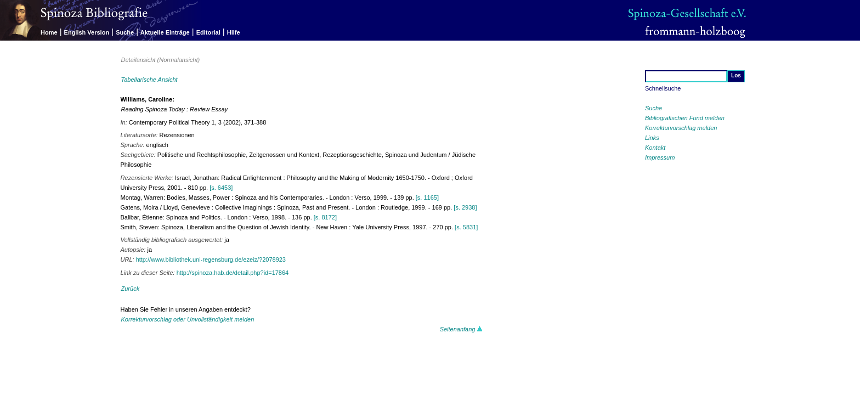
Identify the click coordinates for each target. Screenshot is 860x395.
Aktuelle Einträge (165, 32)
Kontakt (655, 147)
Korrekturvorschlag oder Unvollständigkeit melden (187, 319)
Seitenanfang (461, 329)
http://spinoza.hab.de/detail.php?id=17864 (233, 272)
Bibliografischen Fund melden (685, 118)
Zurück (130, 288)
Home (49, 32)
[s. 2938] (465, 207)
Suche (125, 32)
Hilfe (233, 32)
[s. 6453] (221, 187)
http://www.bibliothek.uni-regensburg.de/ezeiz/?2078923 (211, 259)
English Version (87, 32)
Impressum (660, 157)
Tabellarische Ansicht (149, 79)
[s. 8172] (325, 217)
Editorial (208, 32)
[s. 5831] (466, 227)
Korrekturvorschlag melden (681, 128)
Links (652, 137)
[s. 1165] (427, 197)
